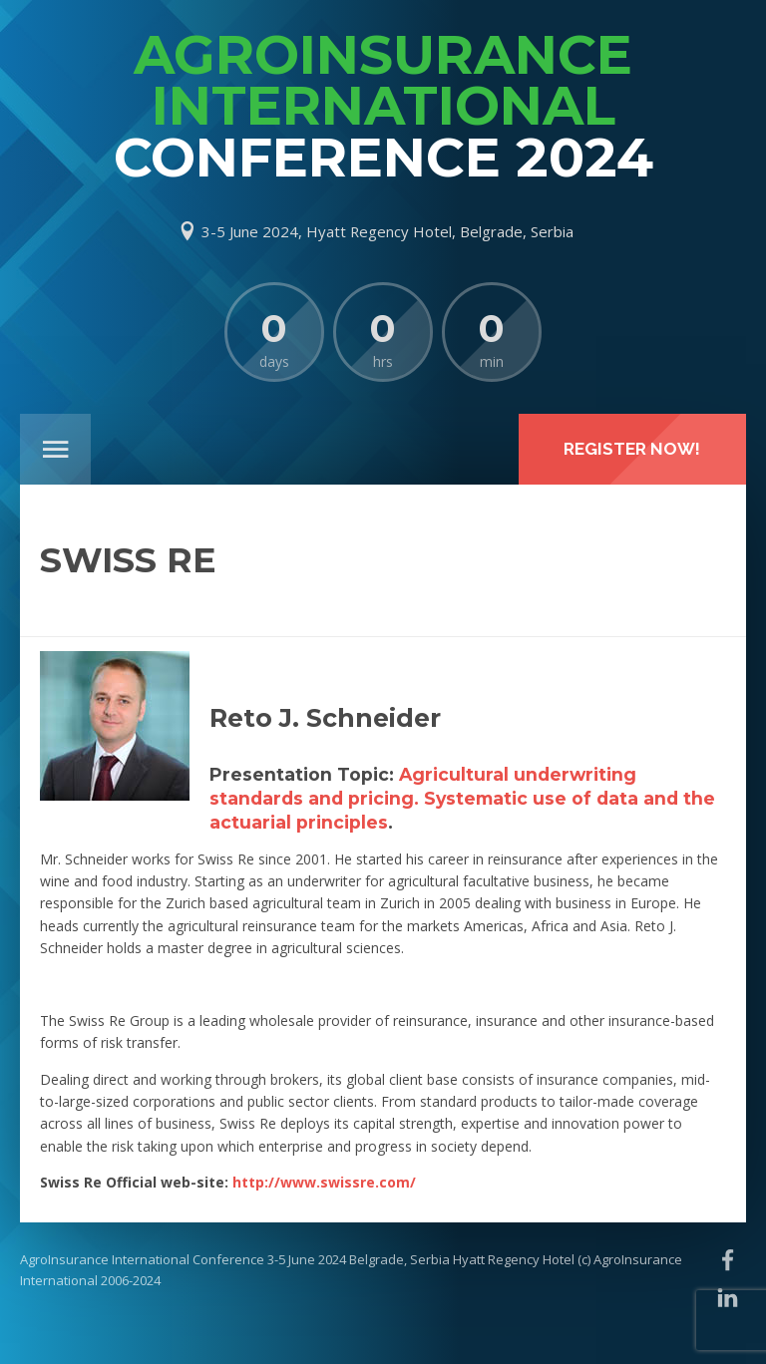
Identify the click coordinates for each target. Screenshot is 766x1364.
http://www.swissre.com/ (324, 1182)
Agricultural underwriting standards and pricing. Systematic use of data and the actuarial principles (462, 798)
